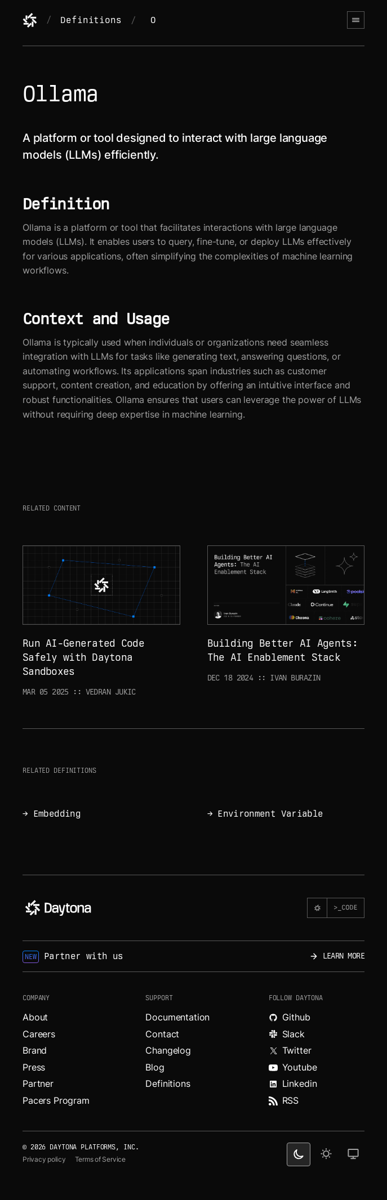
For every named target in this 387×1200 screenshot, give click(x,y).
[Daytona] (30, 20)
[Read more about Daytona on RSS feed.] (316, 1101)
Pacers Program (56, 1100)
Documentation (177, 1017)
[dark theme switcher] (298, 1154)
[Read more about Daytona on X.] (316, 1051)
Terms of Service (100, 1159)
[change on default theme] (353, 1154)
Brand (35, 1050)
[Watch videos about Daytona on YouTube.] (316, 1067)
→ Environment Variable (265, 813)
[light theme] (326, 1154)
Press (34, 1067)
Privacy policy (44, 1159)
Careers (39, 1034)
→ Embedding (52, 813)
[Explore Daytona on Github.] (316, 1017)
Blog (154, 1067)
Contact (162, 1034)
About (35, 1017)
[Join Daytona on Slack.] (316, 1034)
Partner (38, 1083)
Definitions (90, 20)
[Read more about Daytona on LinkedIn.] (316, 1084)
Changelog (168, 1050)
